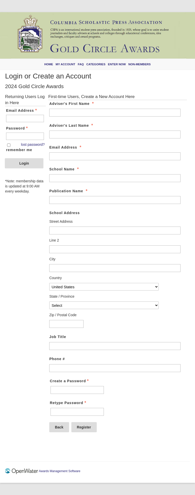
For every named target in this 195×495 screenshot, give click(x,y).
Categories (95, 64)
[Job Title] (114, 346)
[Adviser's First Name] (114, 113)
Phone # (57, 359)
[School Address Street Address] (114, 230)
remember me (19, 150)
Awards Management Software (59, 471)
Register (84, 427)
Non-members (139, 64)
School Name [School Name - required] (64, 169)
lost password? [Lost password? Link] (33, 144)
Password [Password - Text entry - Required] (17, 128)
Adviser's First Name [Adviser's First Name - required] (72, 104)
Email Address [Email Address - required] (66, 147)
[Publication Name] (114, 200)
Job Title (57, 337)
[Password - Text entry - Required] (25, 136)
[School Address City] (114, 268)
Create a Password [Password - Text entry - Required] (70, 381)
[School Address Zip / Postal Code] (66, 324)
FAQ (81, 64)
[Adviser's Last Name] (114, 134)
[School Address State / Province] (103, 305)
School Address (64, 213)
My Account (65, 64)
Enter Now (117, 64)
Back (59, 427)
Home (48, 64)
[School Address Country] (103, 287)
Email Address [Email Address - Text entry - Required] (22, 110)
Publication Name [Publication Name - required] (68, 191)
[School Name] (114, 178)
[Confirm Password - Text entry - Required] (77, 412)
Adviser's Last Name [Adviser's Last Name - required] (71, 125)
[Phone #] (114, 368)
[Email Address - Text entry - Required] (25, 118)
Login (24, 163)
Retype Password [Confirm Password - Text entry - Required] (68, 403)
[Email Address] (114, 156)
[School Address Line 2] (114, 249)
